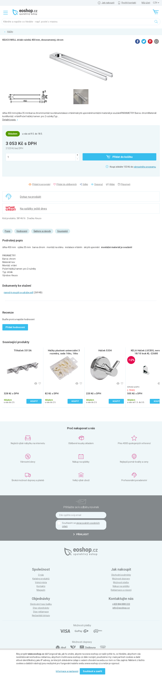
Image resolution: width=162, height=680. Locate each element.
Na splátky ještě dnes (33, 208)
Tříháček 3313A (23, 350)
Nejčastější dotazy (41, 615)
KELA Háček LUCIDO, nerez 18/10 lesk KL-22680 (146, 352)
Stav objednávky (41, 608)
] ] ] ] (156, 3)
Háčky (10, 31)
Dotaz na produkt (30, 196)
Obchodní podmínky (121, 575)
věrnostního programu (145, 167)
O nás (41, 575)
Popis (7, 231)
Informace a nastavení (67, 671)
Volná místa (41, 582)
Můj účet (146, 2)
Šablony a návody (42, 231)
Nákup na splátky (121, 586)
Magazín (41, 590)
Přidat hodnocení (15, 327)
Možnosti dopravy (121, 578)
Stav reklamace (41, 611)
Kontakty (41, 586)
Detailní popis (10, 119)
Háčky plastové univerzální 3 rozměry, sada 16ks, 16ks (64, 352)
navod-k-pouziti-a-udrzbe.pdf (18, 292)
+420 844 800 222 (121, 604)
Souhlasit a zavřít (92, 671)
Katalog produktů (41, 578)
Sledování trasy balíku (41, 604)
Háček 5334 (105, 350)
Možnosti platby (121, 582)
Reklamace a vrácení (121, 590)
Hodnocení (22, 231)
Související (62, 231)
